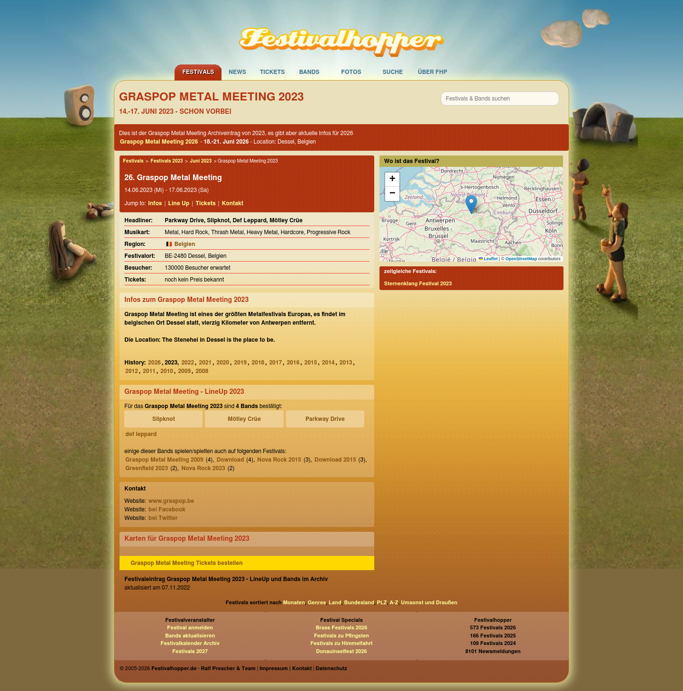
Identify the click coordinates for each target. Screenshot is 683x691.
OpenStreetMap (521, 258)
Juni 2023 (201, 161)
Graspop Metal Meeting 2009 (164, 460)
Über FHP (432, 72)
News (237, 72)
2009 (184, 371)
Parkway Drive (325, 419)
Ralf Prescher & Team (228, 668)
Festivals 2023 (166, 161)
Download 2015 (335, 460)
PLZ (382, 602)
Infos (155, 203)
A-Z (393, 602)
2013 (346, 362)
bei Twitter (162, 518)
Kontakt (232, 203)
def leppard (141, 434)
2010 (166, 371)
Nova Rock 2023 (203, 468)
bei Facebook (166, 509)
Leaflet (488, 258)
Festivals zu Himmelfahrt (341, 643)
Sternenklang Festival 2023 (418, 283)
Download (230, 460)
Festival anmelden (190, 627)
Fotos (351, 72)
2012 (131, 371)
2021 (205, 362)
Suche (393, 72)
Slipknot (163, 419)
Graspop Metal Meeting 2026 (159, 142)
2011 (149, 371)
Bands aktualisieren (190, 635)
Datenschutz (331, 668)
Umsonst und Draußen (429, 602)
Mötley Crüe (244, 419)
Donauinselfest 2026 (341, 651)
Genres (317, 602)
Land (335, 602)
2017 (275, 362)
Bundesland (359, 602)
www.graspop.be (171, 501)
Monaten (294, 602)
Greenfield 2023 (146, 468)
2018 (258, 362)
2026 (154, 362)
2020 (223, 362)
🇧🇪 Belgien (180, 244)
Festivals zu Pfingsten (341, 635)
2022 (187, 362)
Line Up (179, 203)
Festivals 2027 (190, 651)
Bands (309, 72)
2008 (201, 371)
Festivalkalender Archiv (189, 643)
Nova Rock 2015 (279, 460)
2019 (240, 362)
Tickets (272, 72)
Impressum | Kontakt (285, 668)
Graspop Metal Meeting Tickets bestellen (186, 563)
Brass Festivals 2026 (342, 627)
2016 (293, 362)
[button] (471, 204)
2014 (328, 362)
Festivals (198, 72)
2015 (311, 362)
